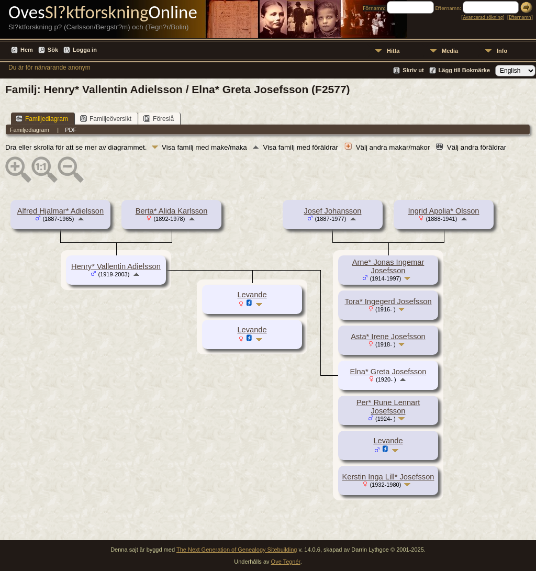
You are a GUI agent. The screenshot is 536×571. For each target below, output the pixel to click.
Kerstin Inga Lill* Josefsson (388, 477)
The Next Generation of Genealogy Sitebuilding (236, 549)
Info (502, 51)
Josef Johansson (333, 211)
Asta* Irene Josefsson (388, 336)
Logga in (85, 50)
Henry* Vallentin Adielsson (116, 266)
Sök (53, 50)
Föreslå (158, 118)
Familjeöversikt (105, 118)
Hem (26, 50)
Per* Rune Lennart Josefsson (388, 406)
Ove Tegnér (285, 561)
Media (450, 51)
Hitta (393, 51)
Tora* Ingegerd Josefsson (387, 301)
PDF (70, 130)
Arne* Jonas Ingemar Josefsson (388, 266)
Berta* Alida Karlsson (172, 211)
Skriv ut (413, 70)
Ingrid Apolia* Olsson (443, 211)
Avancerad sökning (482, 17)
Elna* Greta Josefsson (388, 371)
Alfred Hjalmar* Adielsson (60, 211)
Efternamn (520, 17)
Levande (388, 440)
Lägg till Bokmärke (464, 70)
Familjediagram (42, 118)
